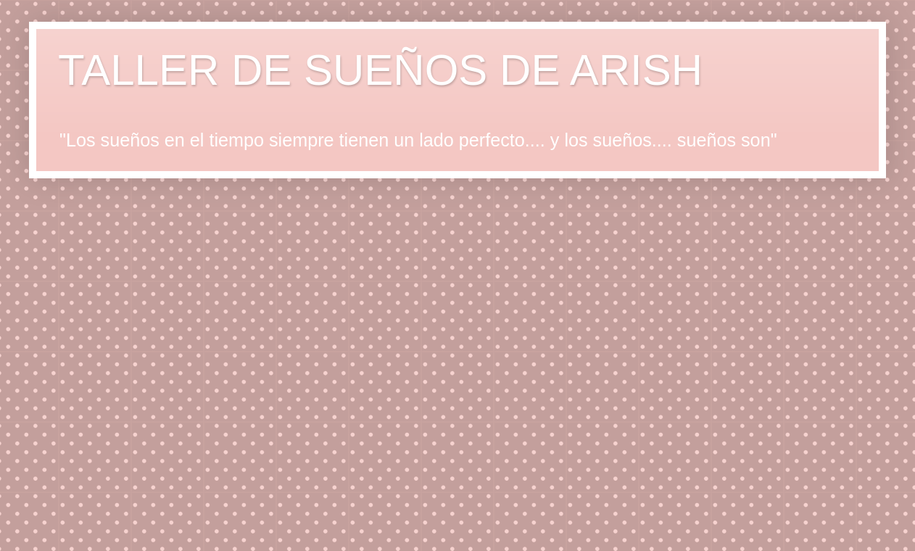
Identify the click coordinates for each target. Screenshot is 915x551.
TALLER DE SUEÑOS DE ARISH (380, 70)
